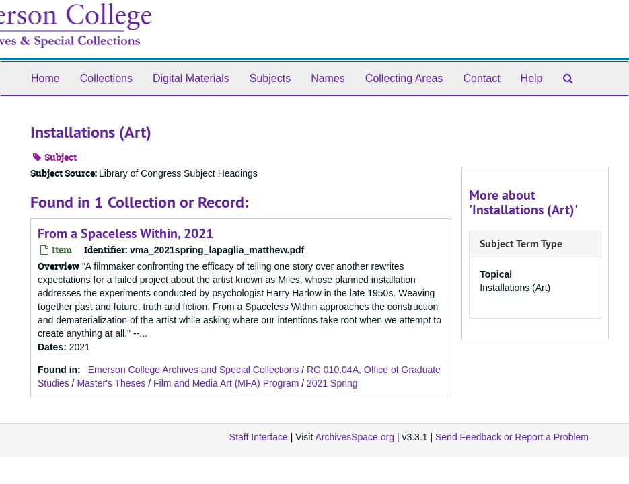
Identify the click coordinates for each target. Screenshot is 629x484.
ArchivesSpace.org (354, 437)
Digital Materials (191, 78)
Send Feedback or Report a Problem (512, 437)
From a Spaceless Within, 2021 (125, 233)
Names (328, 78)
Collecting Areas (404, 78)
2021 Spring (332, 383)
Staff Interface (258, 437)
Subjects (270, 78)
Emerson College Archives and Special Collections (193, 369)
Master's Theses (111, 383)
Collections (106, 78)
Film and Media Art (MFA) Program (226, 383)
